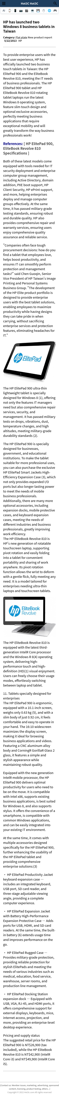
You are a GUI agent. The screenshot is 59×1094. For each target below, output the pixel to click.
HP (20, 41)
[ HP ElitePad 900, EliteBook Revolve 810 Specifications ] (28, 148)
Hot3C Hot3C (29, 3)
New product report (40, 37)
